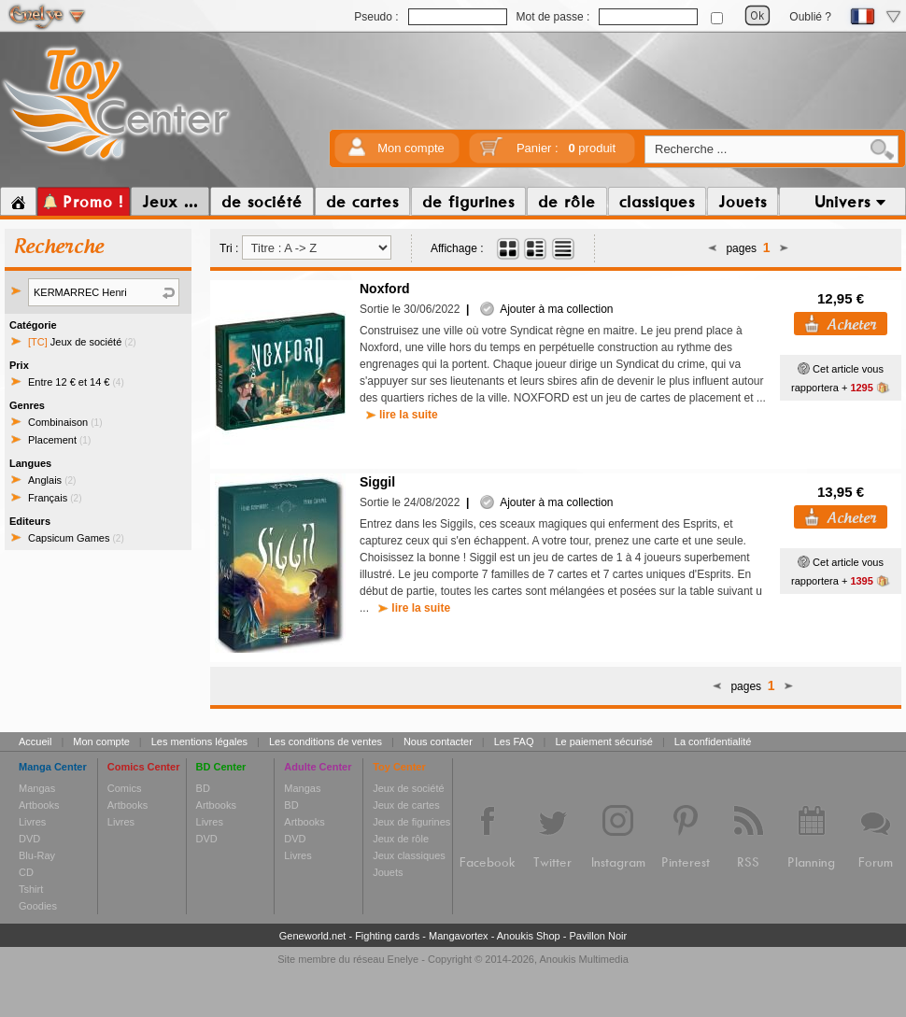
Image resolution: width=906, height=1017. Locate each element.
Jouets (388, 872)
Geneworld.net (313, 935)
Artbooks (39, 805)
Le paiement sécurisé (604, 741)
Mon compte (411, 148)
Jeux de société (82, 341)
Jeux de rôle (401, 838)
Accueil (35, 741)
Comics (124, 788)
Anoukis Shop (528, 935)
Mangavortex (458, 935)
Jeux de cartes (406, 805)
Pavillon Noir (598, 935)
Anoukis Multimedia (583, 959)
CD (26, 872)
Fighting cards (387, 935)
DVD (29, 838)
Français (54, 497)
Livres (32, 821)
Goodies (38, 905)
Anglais (52, 480)
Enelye (403, 959)
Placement (59, 439)
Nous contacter (438, 741)
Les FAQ (514, 741)
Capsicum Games (76, 538)
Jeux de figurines (411, 821)
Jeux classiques (409, 855)
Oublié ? (810, 16)
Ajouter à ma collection (546, 309)
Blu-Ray (37, 855)
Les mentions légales (199, 741)
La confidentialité (713, 741)
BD (203, 788)
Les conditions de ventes (325, 741)
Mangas (37, 788)
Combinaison (65, 422)
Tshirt (31, 889)
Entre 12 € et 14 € (76, 382)
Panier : (566, 148)
